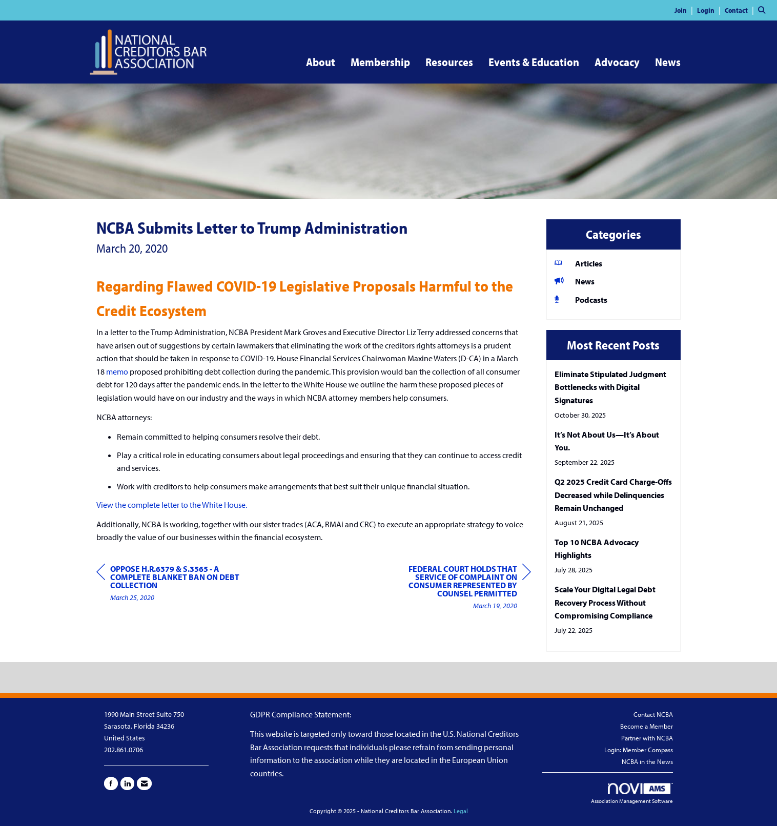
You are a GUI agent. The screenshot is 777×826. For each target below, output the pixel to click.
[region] (454, 588)
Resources (449, 62)
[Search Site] (763, 10)
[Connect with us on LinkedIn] (127, 783)
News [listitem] (575, 281)
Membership (380, 62)
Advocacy (617, 62)
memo (117, 371)
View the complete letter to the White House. (171, 505)
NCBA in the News (647, 761)
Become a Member (646, 726)
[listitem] (685, 10)
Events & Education (533, 62)
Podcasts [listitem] (581, 299)
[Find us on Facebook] (111, 783)
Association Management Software (632, 793)
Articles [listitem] (578, 263)
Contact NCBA (653, 714)
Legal (461, 811)
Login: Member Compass (638, 750)
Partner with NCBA (647, 738)
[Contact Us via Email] (144, 783)
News (668, 62)
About (320, 62)
